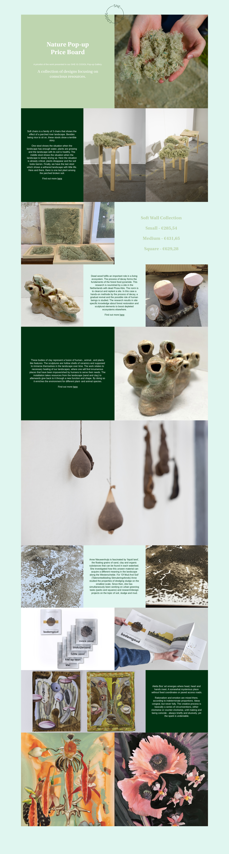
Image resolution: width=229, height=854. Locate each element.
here (59, 178)
